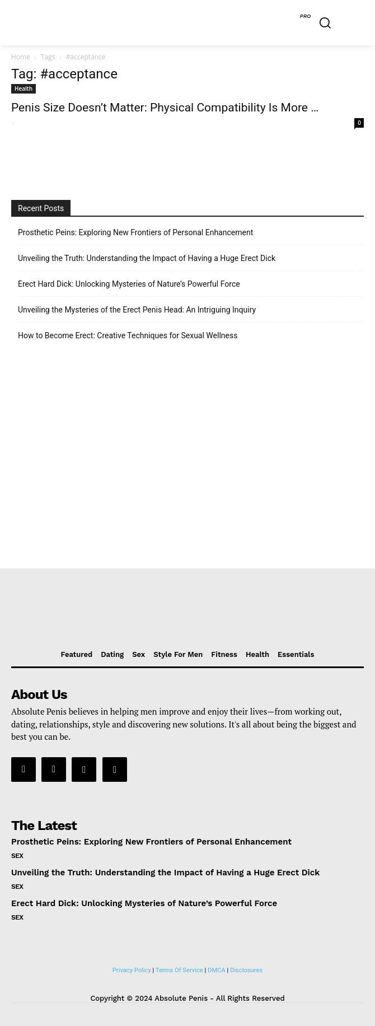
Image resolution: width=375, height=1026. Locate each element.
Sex (17, 856)
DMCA (217, 970)
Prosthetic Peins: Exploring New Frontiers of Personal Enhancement (135, 232)
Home (20, 57)
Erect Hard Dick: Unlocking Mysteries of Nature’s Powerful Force (129, 283)
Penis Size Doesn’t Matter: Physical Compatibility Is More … (164, 107)
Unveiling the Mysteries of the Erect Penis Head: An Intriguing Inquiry (137, 309)
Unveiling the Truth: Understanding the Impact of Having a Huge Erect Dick (146, 258)
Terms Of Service (179, 970)
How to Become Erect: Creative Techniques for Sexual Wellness (127, 335)
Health (23, 88)
